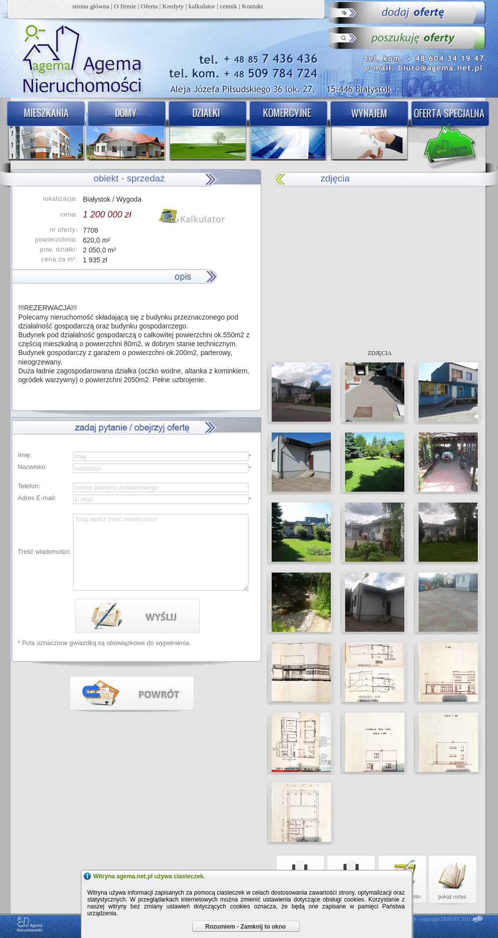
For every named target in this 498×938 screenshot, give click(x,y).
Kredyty (173, 6)
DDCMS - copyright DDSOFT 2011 (435, 919)
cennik (229, 6)
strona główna (90, 6)
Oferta (149, 6)
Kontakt (252, 6)
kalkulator (201, 6)
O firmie (125, 6)
